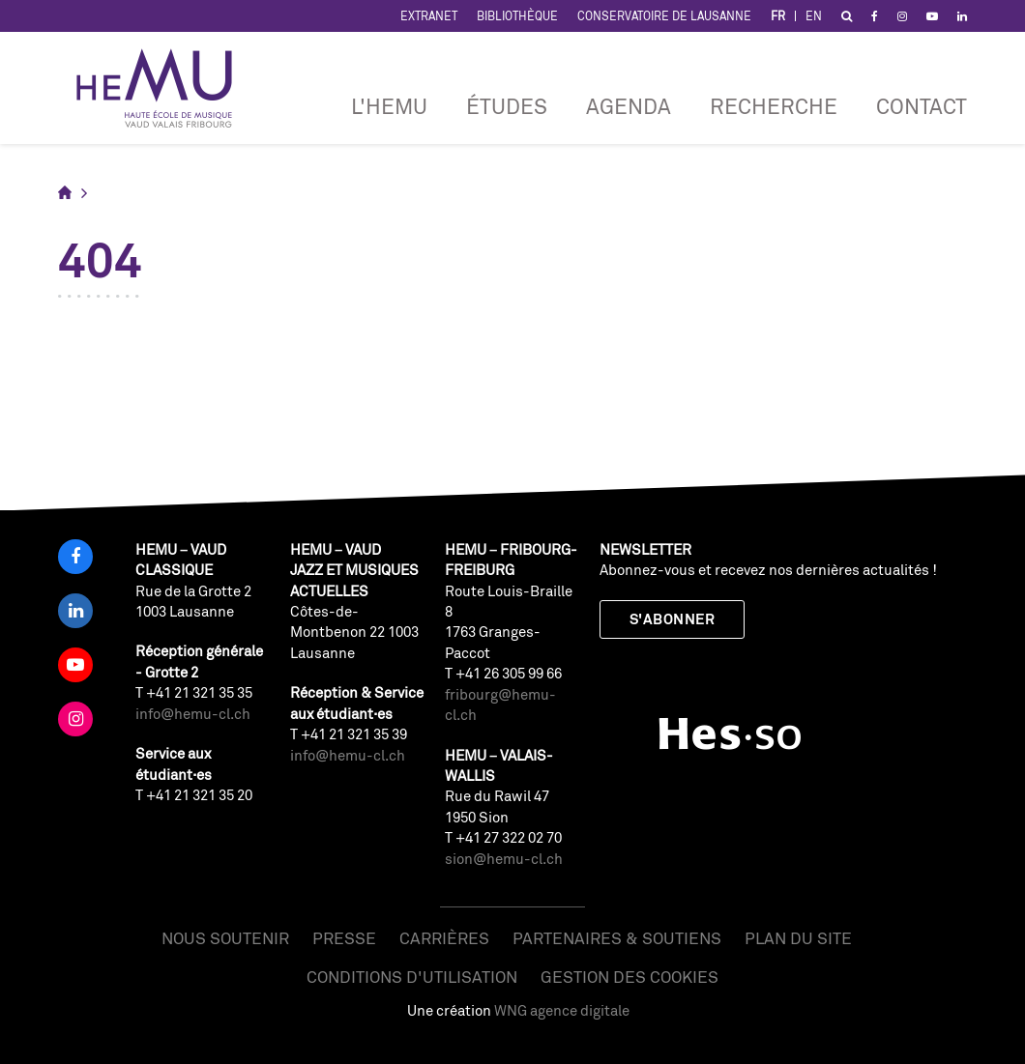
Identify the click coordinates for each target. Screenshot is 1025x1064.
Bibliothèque (517, 16)
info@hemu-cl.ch (192, 714)
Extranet (428, 16)
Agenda (628, 106)
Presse (344, 938)
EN (813, 16)
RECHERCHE (773, 106)
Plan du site (798, 938)
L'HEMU (389, 106)
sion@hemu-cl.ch (504, 858)
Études (506, 106)
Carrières (444, 938)
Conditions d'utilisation (412, 976)
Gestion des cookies (629, 976)
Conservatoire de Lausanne (664, 16)
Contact (921, 106)
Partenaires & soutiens (616, 938)
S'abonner (672, 619)
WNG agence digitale (562, 1010)
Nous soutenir (225, 938)
